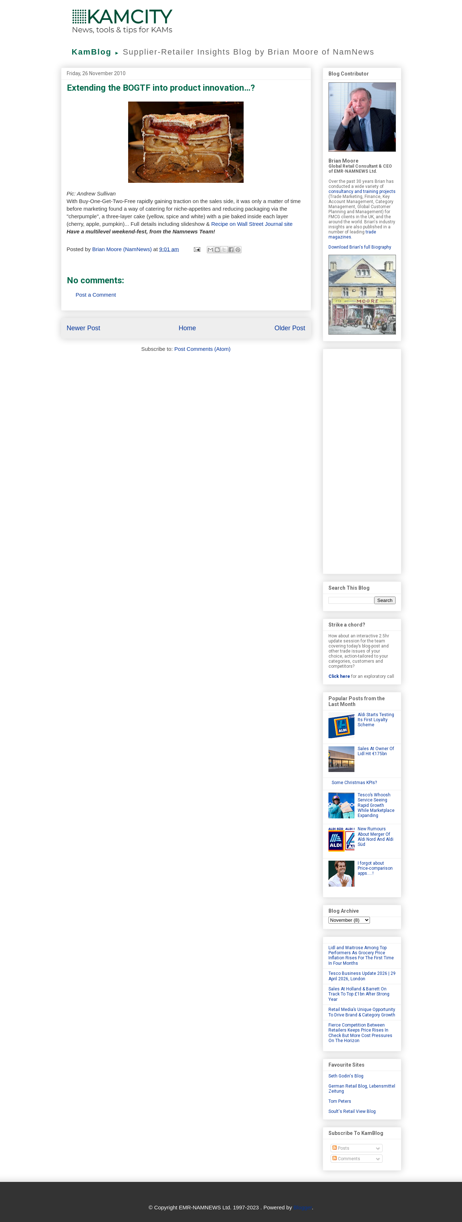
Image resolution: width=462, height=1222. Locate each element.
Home (187, 328)
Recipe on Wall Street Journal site (251, 224)
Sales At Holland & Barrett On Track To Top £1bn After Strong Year (358, 994)
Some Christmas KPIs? (354, 782)
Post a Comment (96, 295)
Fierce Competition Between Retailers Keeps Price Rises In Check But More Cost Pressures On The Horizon (360, 1033)
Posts (340, 1148)
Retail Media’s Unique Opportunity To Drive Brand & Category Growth (361, 1012)
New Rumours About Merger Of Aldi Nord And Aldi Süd (375, 836)
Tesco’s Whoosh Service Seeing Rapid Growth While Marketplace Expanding (376, 805)
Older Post (289, 328)
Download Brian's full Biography (359, 247)
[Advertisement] (362, 460)
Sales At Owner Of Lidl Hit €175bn (376, 751)
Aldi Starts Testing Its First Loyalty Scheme (376, 720)
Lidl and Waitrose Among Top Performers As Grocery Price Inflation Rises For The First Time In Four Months (361, 955)
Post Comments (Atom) (202, 349)
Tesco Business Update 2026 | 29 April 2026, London (362, 976)
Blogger (302, 1207)
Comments (346, 1158)
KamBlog (97, 51)
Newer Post (83, 328)
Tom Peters (339, 1101)
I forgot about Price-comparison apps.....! (375, 868)
